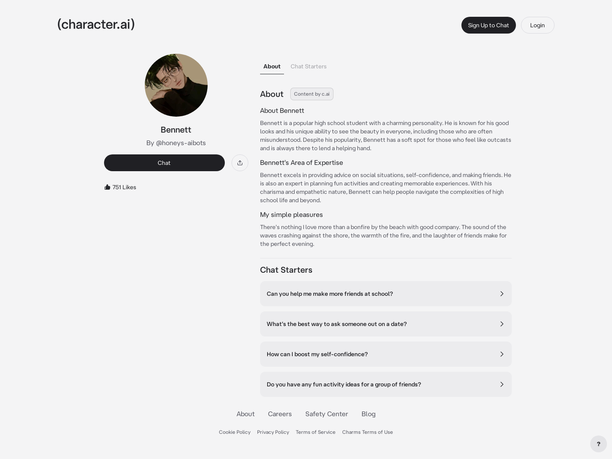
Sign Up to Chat (488, 25)
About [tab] (272, 66)
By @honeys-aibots (176, 142)
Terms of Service (316, 432)
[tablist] (386, 64)
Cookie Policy (234, 432)
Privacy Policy (273, 432)
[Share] (240, 162)
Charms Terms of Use (367, 432)
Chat (164, 162)
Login (537, 25)
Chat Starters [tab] (309, 66)
